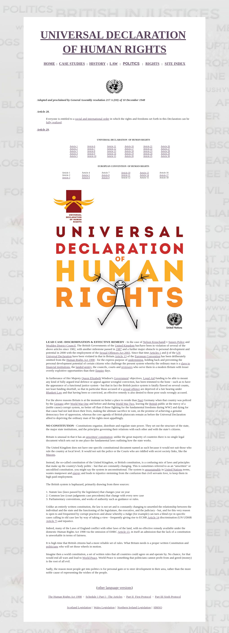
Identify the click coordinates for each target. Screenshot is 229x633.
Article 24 (147, 153)
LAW (114, 64)
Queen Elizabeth (91, 378)
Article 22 (147, 149)
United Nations (173, 469)
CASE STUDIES (72, 64)
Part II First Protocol (138, 596)
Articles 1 (155, 352)
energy (76, 473)
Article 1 (73, 146)
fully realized (54, 122)
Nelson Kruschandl (154, 342)
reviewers (127, 367)
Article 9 (91, 153)
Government (121, 378)
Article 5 (73, 156)
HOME (49, 64)
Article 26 (165, 146)
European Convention (147, 356)
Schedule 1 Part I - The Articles (104, 596)
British (153, 403)
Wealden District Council (61, 345)
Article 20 (129, 156)
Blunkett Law (54, 392)
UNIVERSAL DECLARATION (113, 35)
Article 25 (147, 156)
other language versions (114, 588)
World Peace (89, 557)
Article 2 (73, 149)
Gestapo (59, 403)
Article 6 (91, 146)
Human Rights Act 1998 (80, 359)
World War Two (125, 403)
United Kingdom (125, 345)
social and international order (92, 118)
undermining (135, 359)
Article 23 (147, 151)
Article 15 (111, 156)
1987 (119, 349)
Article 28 (165, 151)
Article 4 (73, 153)
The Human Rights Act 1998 (65, 596)
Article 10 (91, 156)
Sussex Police (176, 342)
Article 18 (129, 151)
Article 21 (147, 146)
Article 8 (91, 151)
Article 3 (73, 151)
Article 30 (165, 156)
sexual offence (131, 389)
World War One (79, 403)
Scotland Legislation (79, 607)
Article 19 (129, 153)
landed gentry (83, 367)
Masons (50, 454)
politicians (52, 546)
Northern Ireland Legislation (134, 607)
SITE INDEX (175, 64)
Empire (99, 370)
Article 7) (51, 521)
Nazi (140, 400)
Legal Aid (149, 378)
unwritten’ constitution (99, 436)
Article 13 (111, 151)
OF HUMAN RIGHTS (114, 49)
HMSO (158, 607)
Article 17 (129, 149)
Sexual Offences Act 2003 (114, 352)
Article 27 (165, 149)
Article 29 (43, 129)
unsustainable (153, 469)
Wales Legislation (104, 607)
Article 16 (129, 146)
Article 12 (111, 149)
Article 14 (111, 153)
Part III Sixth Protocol (168, 596)
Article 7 (91, 149)
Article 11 (111, 146)
